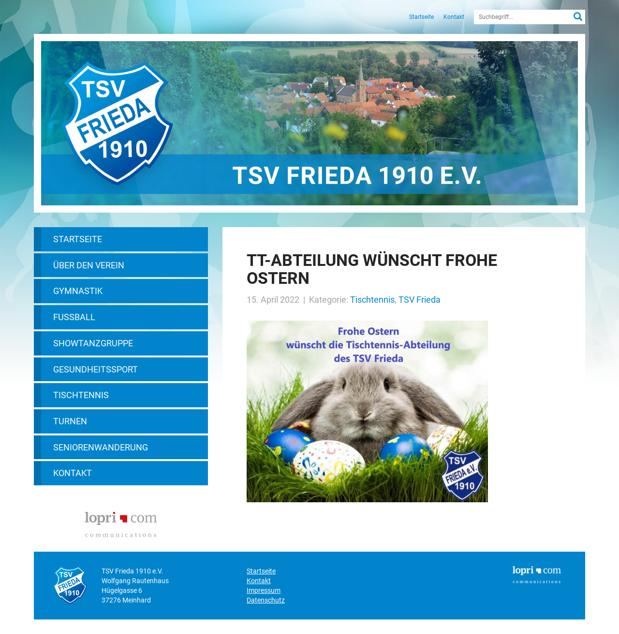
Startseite (421, 17)
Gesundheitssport (95, 369)
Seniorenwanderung (100, 447)
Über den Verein (88, 265)
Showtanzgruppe (93, 343)
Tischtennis (81, 395)
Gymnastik (78, 291)
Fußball (74, 317)
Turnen (70, 421)
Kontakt (453, 17)
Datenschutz (266, 600)
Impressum (263, 590)
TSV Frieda (419, 299)
